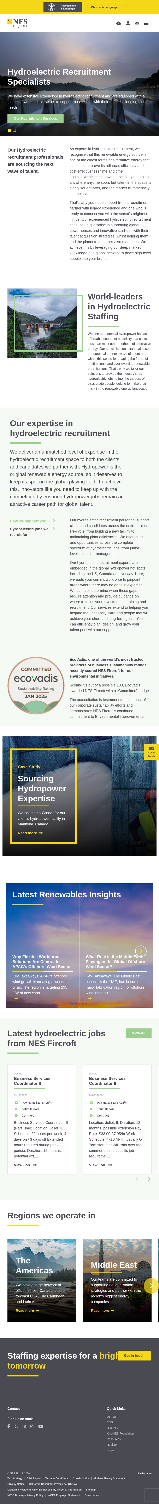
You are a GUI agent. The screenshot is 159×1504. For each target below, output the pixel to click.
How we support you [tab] (28, 521)
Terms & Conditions (57, 1478)
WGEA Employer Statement (64, 1495)
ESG (110, 1422)
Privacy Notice (16, 1484)
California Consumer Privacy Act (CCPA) (53, 1484)
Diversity (112, 1428)
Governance (91, 1495)
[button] (141, 951)
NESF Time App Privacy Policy (25, 1495)
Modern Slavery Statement (109, 1478)
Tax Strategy (14, 1478)
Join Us (112, 1416)
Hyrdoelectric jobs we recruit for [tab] (29, 532)
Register (112, 1444)
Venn (149, 1473)
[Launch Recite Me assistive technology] (63, 7)
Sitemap (91, 1489)
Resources (114, 1439)
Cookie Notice (81, 1478)
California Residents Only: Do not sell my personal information (44, 1489)
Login (110, 1450)
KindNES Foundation (120, 1433)
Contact (13, 1408)
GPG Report (33, 1478)
